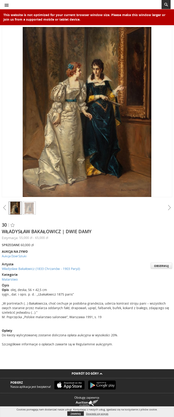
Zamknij (75, 413)
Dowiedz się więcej (97, 413)
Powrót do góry (87, 373)
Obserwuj (161, 266)
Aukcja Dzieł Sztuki (14, 256)
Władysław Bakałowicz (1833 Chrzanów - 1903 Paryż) (41, 269)
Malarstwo (10, 279)
